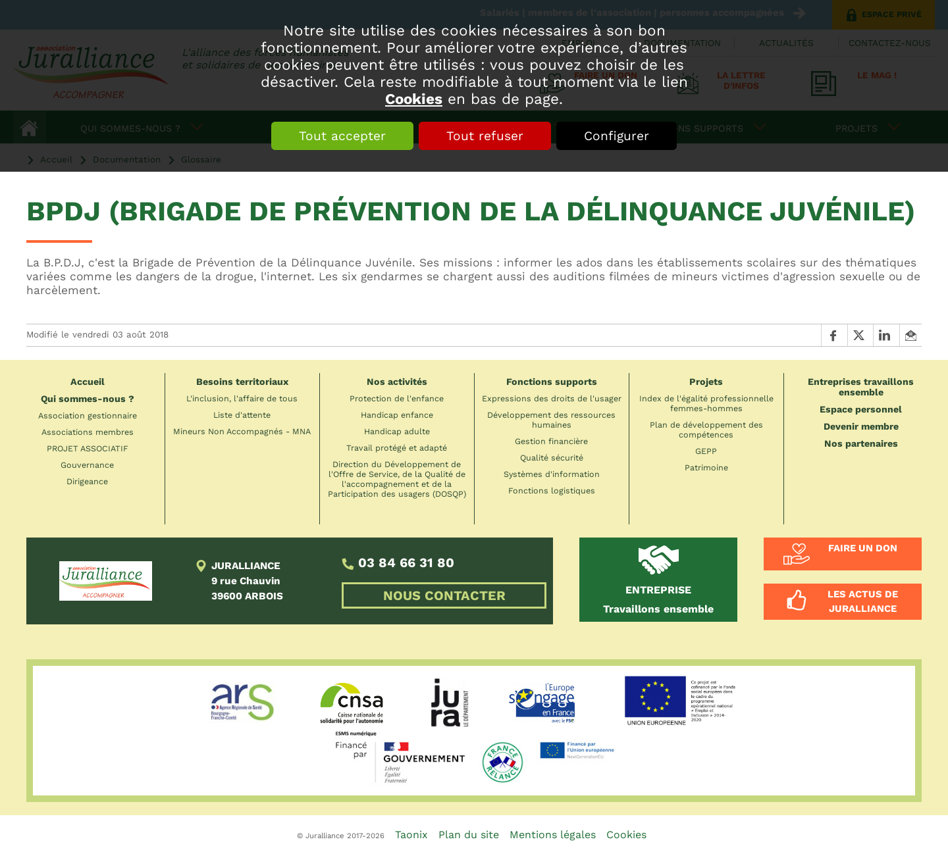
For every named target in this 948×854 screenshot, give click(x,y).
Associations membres (87, 432)
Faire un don (862, 548)
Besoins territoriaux (242, 381)
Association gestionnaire (87, 415)
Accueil (87, 381)
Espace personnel (861, 409)
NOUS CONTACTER (444, 595)
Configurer (616, 135)
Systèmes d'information (552, 474)
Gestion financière (551, 441)
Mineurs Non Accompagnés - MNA (242, 431)
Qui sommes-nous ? (87, 398)
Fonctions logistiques (551, 490)
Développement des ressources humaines (551, 420)
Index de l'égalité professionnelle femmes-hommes (706, 403)
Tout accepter (342, 135)
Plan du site (468, 834)
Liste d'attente (242, 415)
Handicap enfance (397, 415)
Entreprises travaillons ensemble (861, 386)
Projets (706, 381)
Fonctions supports (551, 381)
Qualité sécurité (551, 458)
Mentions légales (553, 834)
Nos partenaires (861, 443)
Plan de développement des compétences (706, 430)
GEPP (706, 451)
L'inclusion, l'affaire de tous (242, 398)
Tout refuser (484, 135)
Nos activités (397, 381)
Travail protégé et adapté (396, 448)
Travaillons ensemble (658, 599)
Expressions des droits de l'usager (551, 398)
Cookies (413, 98)
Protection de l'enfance (397, 398)
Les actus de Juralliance (863, 601)
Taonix (411, 834)
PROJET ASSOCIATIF (87, 448)
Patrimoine (706, 467)
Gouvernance (87, 465)
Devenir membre (861, 426)
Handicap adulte (397, 431)
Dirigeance (87, 481)
